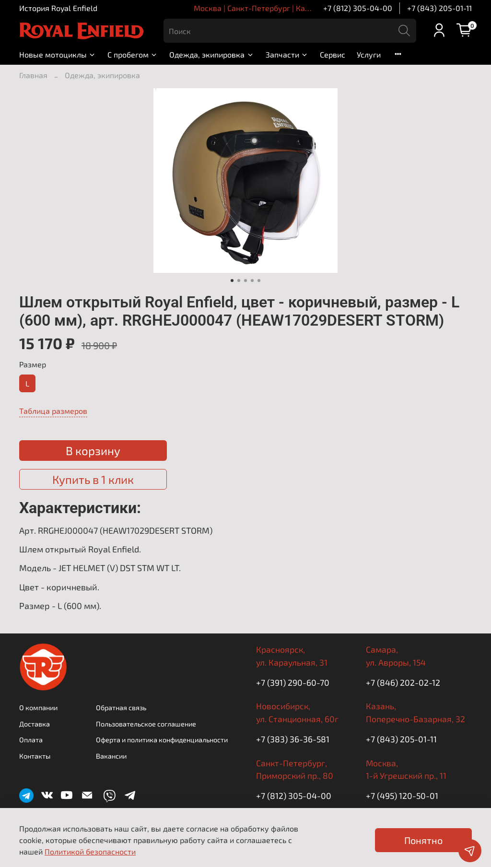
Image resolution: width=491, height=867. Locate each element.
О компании (38, 707)
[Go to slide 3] (245, 280)
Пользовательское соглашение (146, 724)
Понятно (423, 840)
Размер (32, 364)
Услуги (369, 54)
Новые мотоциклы (57, 54)
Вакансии (111, 756)
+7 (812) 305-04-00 (357, 7)
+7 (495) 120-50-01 (402, 795)
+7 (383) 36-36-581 (292, 739)
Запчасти (287, 54)
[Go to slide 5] (258, 280)
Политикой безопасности (90, 851)
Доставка (34, 724)
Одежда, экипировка (211, 54)
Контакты (34, 756)
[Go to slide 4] (252, 280)
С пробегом (132, 54)
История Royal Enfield (58, 7)
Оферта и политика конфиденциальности (162, 740)
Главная (33, 75)
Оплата (31, 740)
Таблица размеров (53, 410)
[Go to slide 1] (232, 280)
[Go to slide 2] (238, 280)
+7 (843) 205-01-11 (439, 7)
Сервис (332, 54)
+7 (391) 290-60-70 (292, 682)
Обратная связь (121, 707)
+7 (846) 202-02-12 (403, 682)
